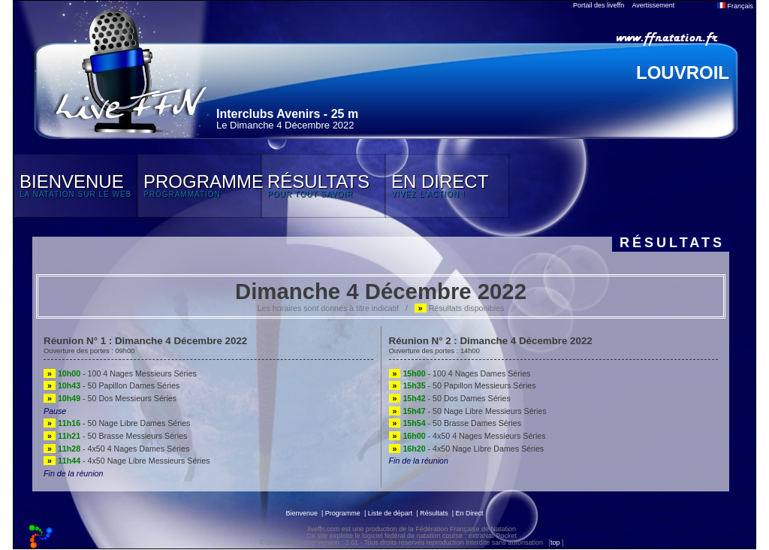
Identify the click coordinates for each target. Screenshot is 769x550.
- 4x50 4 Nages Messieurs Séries (467, 435)
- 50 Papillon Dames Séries (111, 385)
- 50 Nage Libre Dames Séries (117, 423)
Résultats (434, 513)
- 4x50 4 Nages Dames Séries (116, 448)
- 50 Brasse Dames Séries (455, 423)
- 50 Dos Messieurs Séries (110, 398)
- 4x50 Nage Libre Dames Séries (466, 448)
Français (735, 6)
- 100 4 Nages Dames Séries (460, 373)
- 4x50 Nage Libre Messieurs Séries (127, 460)
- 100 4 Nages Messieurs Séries (120, 373)
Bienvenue (301, 513)
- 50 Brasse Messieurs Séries (115, 435)
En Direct (470, 513)
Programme (342, 513)
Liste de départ (390, 513)
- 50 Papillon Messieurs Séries (462, 385)
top (555, 542)
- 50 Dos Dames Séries (450, 398)
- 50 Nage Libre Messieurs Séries (468, 411)
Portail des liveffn (598, 5)
